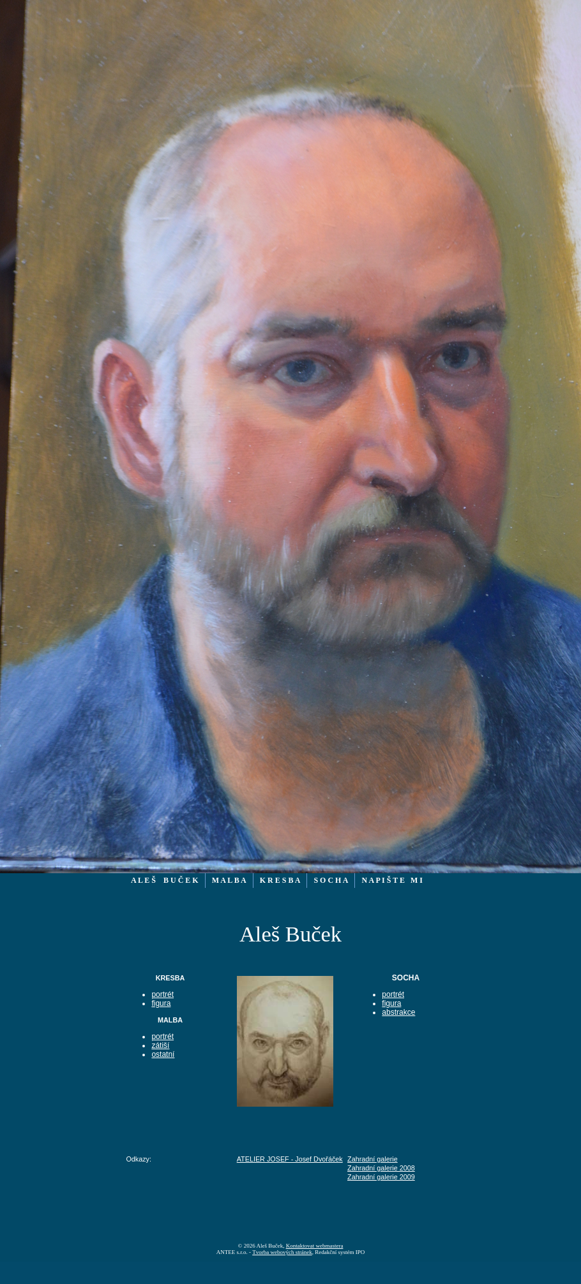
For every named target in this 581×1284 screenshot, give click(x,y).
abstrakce (398, 1012)
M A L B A (229, 880)
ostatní (162, 1054)
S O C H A (330, 880)
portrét (162, 994)
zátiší (160, 1045)
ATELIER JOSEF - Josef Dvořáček (290, 1159)
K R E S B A (280, 880)
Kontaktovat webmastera (314, 1246)
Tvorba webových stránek (282, 1252)
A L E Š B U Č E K (165, 880)
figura (160, 1003)
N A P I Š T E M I (392, 880)
